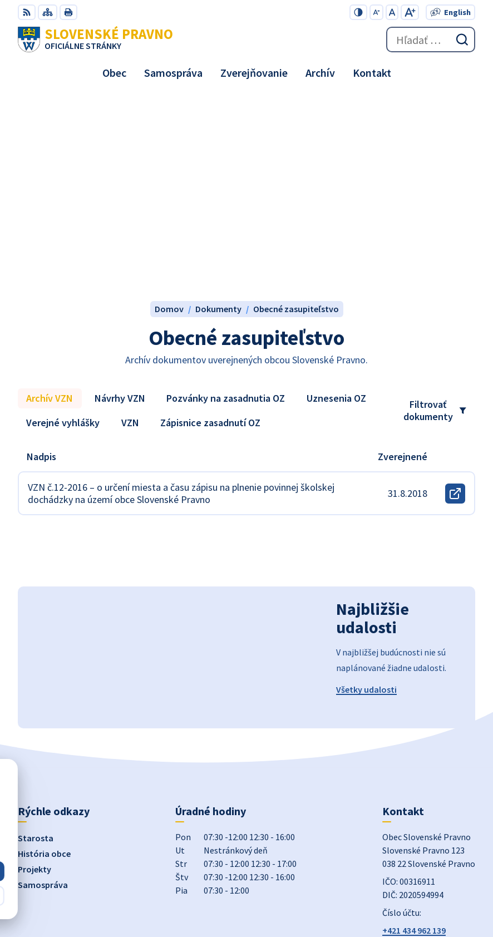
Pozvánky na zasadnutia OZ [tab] (225, 203)
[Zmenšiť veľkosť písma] (376, 12)
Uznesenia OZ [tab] (336, 203)
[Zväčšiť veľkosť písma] (410, 12)
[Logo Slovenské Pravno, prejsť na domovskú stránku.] (95, 39)
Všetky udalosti (366, 494)
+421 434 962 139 (414, 735)
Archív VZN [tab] (49, 203)
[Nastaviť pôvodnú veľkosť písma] (392, 12)
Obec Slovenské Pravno (429, 891)
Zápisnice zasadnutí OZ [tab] (210, 227)
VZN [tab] (130, 227)
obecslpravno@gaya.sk (428, 748)
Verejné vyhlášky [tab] (63, 227)
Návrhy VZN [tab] (120, 203)
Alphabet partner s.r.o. (431, 876)
